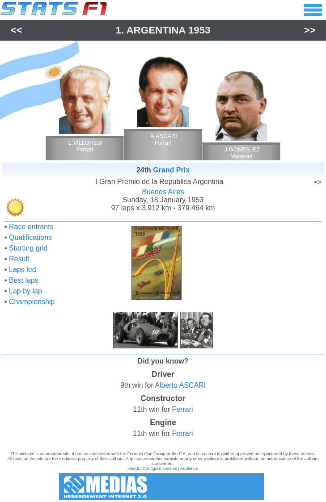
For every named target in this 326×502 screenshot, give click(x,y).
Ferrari (182, 409)
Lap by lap (25, 291)
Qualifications (30, 237)
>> (309, 30)
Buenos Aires (163, 192)
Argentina (155, 30)
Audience (189, 468)
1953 (199, 30)
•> (318, 182)
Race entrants (31, 226)
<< (16, 30)
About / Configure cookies (152, 468)
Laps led (22, 269)
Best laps (23, 280)
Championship (32, 301)
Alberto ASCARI (180, 385)
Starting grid (28, 248)
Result (19, 259)
